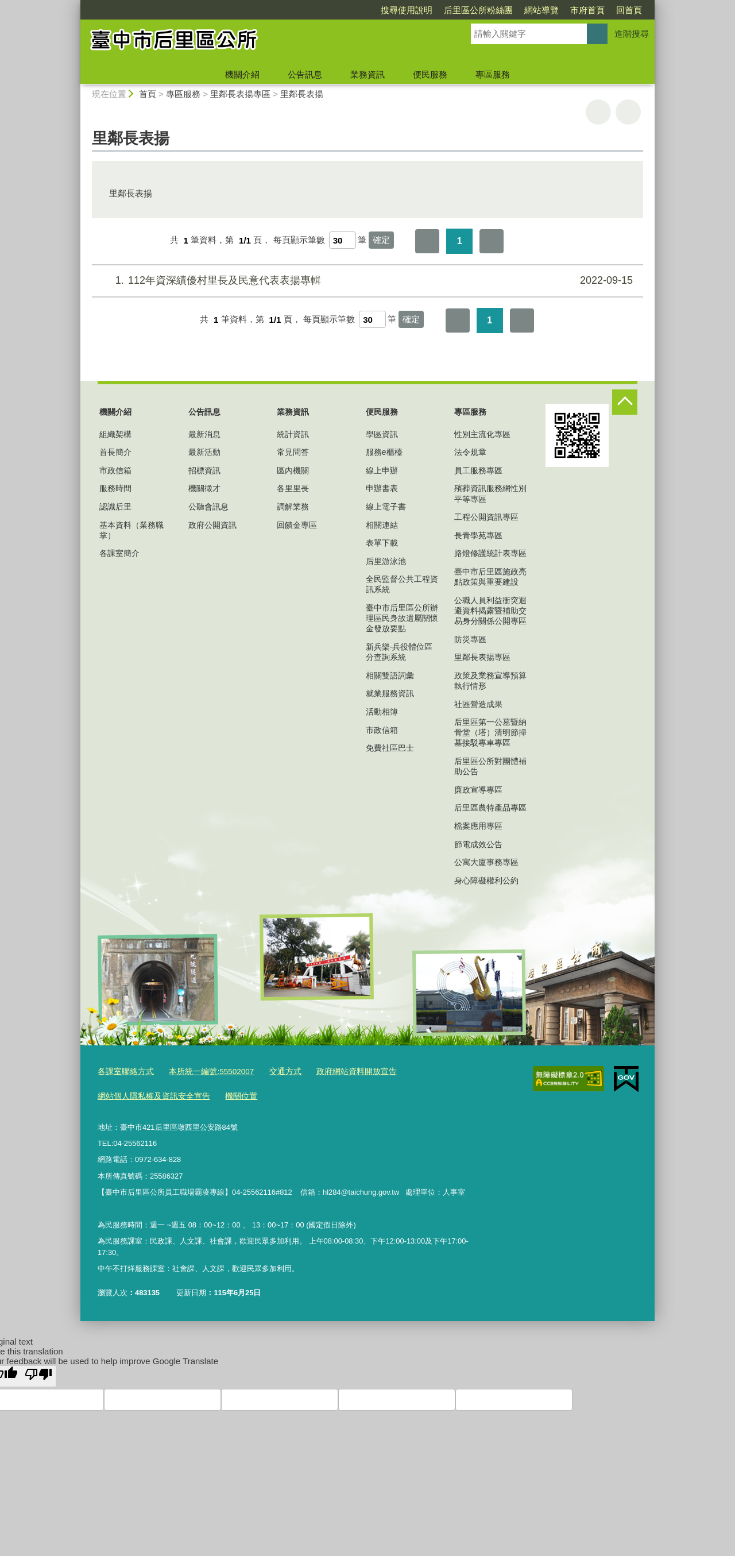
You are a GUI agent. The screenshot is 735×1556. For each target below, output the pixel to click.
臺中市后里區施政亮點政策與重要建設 (490, 576)
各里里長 (293, 488)
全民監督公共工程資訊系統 (402, 584)
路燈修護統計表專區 (490, 553)
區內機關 (293, 470)
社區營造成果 (478, 704)
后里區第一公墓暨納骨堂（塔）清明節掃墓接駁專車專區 (490, 732)
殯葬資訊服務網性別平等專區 (490, 493)
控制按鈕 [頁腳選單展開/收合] (624, 402)
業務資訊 (367, 74)
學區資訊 (382, 434)
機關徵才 (204, 488)
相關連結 (382, 525)
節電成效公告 (478, 844)
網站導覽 (475, 10)
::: (75, 5)
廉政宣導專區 (478, 789)
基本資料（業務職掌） (131, 530)
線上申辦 (382, 470)
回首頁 (563, 10)
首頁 (147, 94)
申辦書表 (382, 488)
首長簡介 (115, 452)
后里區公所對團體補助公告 (490, 766)
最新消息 (204, 434)
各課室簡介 (119, 553)
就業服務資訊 (390, 693)
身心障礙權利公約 (486, 880)
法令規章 (470, 452)
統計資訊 (293, 434)
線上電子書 (386, 506)
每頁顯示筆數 (299, 240)
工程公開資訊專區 (486, 517)
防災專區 (470, 639)
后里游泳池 (386, 561)
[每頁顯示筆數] (342, 240)
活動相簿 (382, 711)
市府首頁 (521, 10)
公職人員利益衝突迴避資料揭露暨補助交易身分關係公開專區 (490, 611)
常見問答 (293, 452)
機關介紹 (242, 74)
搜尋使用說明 (340, 10)
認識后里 (115, 506)
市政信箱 (115, 470)
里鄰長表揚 (301, 94)
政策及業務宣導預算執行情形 (490, 680)
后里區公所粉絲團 (412, 10)
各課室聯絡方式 (124, 1071)
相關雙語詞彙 (390, 675)
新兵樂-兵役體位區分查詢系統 (399, 652)
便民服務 (430, 74)
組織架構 (115, 434)
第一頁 (427, 241)
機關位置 (232, 1095)
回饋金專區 (297, 525)
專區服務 (492, 74)
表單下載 (382, 542)
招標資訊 (204, 470)
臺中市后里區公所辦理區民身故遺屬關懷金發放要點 (402, 618)
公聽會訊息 (208, 506)
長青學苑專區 (478, 535)
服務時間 (115, 488)
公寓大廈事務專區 (486, 862)
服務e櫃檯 (384, 452)
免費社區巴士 (390, 747)
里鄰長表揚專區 (240, 94)
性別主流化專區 (482, 434)
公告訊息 (305, 74)
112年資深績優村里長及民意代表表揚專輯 (366, 280)
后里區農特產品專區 (490, 807)
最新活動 (204, 452)
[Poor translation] (38, 1374)
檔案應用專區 (478, 826)
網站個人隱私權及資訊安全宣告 (150, 1095)
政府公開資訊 (212, 525)
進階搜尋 (631, 33)
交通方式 (275, 1071)
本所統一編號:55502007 (205, 1071)
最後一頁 (491, 241)
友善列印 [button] (598, 112)
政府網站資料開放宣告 (342, 1071)
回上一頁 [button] (628, 112)
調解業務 (293, 506)
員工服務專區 (478, 470)
